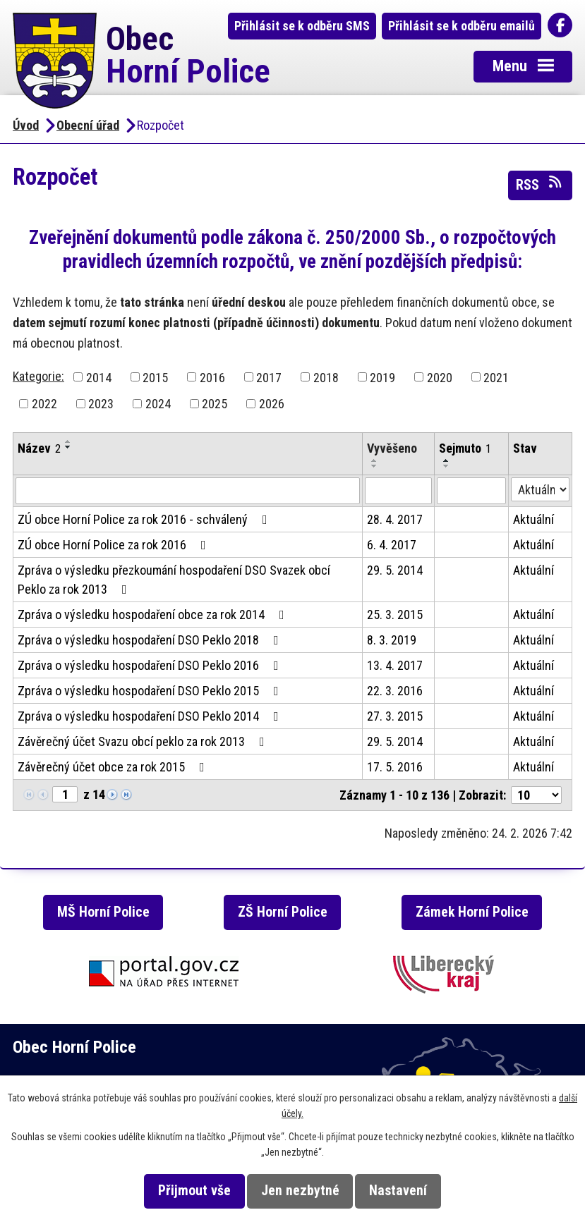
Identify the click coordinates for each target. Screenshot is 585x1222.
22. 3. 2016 (395, 690)
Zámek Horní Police (472, 912)
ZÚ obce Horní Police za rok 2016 (115, 544)
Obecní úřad (87, 125)
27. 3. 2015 (395, 716)
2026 (271, 403)
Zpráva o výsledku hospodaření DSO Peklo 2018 (151, 640)
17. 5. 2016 (395, 766)
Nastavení (398, 1191)
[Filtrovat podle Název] (188, 490)
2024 (158, 403)
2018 (326, 376)
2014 (98, 376)
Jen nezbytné (300, 1191)
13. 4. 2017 (395, 665)
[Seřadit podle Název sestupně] (68, 447)
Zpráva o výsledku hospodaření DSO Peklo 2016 (151, 665)
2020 (439, 376)
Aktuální (533, 519)
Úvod (26, 125)
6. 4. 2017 (391, 544)
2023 (101, 403)
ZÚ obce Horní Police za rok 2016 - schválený (145, 519)
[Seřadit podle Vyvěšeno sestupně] (374, 466)
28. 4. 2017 (395, 519)
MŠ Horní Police (103, 912)
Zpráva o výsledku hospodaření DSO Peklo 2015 (151, 690)
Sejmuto (465, 448)
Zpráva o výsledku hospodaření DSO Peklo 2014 (151, 716)
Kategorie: (38, 376)
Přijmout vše (194, 1191)
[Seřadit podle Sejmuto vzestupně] (446, 460)
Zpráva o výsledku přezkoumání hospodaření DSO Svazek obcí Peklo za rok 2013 (174, 580)
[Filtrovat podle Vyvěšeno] (398, 490)
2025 (214, 403)
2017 (269, 376)
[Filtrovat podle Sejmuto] (471, 490)
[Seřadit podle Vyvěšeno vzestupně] (374, 460)
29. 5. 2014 (395, 570)
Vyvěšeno (392, 448)
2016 (212, 376)
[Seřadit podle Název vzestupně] (68, 441)
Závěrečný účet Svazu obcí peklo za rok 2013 (144, 741)
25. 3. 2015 (395, 614)
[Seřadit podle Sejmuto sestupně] (446, 466)
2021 (496, 376)
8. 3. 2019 (391, 640)
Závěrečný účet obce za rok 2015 (114, 766)
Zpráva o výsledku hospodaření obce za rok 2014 (154, 614)
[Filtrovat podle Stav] (540, 489)
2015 (155, 376)
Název (39, 448)
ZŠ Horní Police (282, 912)
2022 (44, 403)
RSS (540, 184)
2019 (382, 376)
